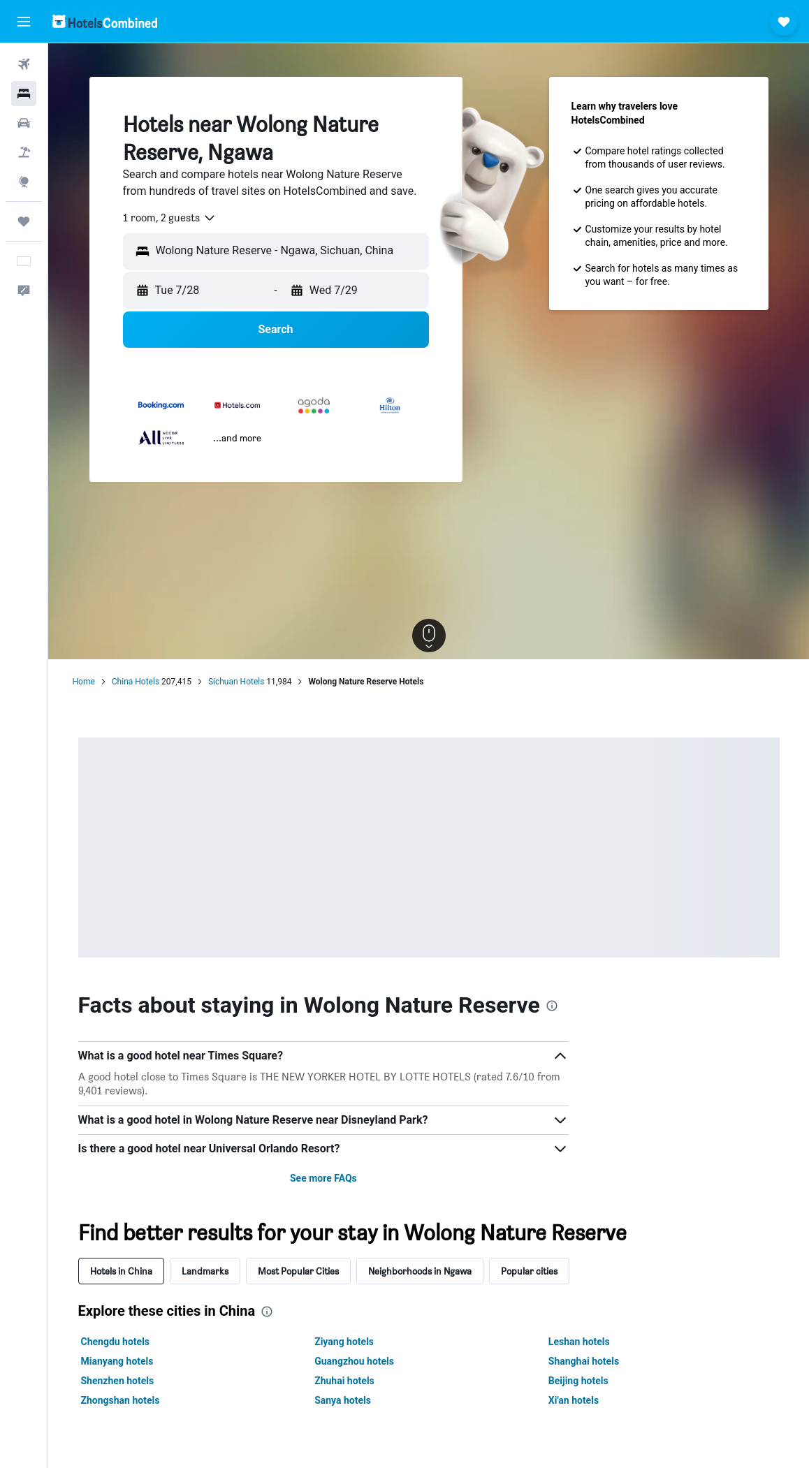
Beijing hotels (578, 1380)
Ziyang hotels (344, 1341)
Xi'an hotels (573, 1400)
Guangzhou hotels (354, 1361)
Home (84, 682)
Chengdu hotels (115, 1341)
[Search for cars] (24, 123)
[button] (23, 21)
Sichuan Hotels (236, 682)
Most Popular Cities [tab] (298, 1271)
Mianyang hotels (117, 1361)
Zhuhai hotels (344, 1380)
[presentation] (552, 1005)
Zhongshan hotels (120, 1400)
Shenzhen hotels (117, 1380)
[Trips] (24, 221)
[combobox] (170, 218)
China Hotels (135, 682)
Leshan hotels (579, 1341)
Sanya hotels (342, 1400)
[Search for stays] (24, 94)
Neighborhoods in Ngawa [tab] (420, 1271)
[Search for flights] (24, 64)
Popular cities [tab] (529, 1271)
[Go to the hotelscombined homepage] (104, 21)
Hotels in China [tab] (121, 1271)
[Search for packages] (24, 152)
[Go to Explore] (24, 182)
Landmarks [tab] (205, 1271)
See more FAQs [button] (323, 1178)
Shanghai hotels (583, 1361)
